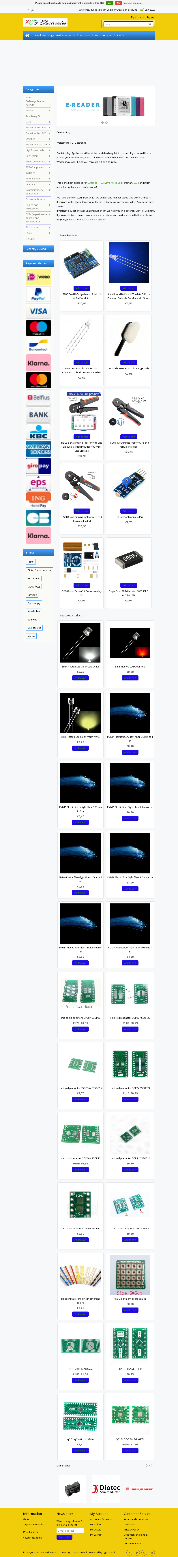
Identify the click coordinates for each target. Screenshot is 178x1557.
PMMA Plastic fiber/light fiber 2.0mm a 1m (130, 877)
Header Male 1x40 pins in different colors (80, 1300)
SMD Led (90, 44)
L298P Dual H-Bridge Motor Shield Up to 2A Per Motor (82, 296)
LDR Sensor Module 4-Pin (129, 517)
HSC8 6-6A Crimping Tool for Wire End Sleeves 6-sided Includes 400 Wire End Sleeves (81, 446)
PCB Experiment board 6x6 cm (130, 1298)
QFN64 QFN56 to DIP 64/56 (130, 1439)
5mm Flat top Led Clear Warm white (80, 736)
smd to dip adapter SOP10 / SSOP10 (80, 1228)
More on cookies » (133, 3)
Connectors (60, 53)
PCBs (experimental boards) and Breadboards (90, 70)
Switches (92, 182)
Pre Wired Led (114, 182)
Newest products (32, 1537)
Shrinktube (131, 70)
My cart (151, 17)
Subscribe (64, 1537)
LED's (120, 35)
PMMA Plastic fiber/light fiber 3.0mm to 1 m (130, 949)
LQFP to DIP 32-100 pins (80, 1369)
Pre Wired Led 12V (38, 44)
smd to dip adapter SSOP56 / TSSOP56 (80, 1088)
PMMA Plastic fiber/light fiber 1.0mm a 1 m (130, 807)
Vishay (31, 636)
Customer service (133, 1543)
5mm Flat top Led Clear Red (130, 666)
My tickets (95, 1529)
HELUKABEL (34, 578)
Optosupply (34, 603)
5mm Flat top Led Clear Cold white (80, 666)
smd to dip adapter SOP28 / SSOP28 (80, 1017)
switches (136, 53)
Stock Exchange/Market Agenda (55, 35)
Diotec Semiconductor (40, 570)
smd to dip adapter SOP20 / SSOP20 (130, 1017)
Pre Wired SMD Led (113, 44)
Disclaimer (129, 1524)
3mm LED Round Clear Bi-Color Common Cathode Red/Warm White (82, 370)
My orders (96, 1524)
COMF (31, 562)
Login (110, 9)
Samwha (32, 619)
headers (55, 61)
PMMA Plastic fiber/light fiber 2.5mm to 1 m (80, 949)
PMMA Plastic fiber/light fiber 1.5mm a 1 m (80, 879)
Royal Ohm (34, 611)
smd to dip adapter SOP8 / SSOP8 (130, 1228)
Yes (110, 3)
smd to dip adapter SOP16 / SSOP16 (80, 1158)
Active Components (85, 53)
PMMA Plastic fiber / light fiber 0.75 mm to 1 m (80, 809)
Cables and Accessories (40, 70)
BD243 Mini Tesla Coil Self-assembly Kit (82, 593)
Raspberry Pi (103, 35)
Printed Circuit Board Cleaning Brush (129, 368)
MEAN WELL (34, 586)
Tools (147, 70)
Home (27, 35)
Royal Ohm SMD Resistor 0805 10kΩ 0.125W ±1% (128, 593)
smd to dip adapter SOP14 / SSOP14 (130, 1158)
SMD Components (114, 53)
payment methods (33, 1524)
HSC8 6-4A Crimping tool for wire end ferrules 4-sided (82, 519)
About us (28, 1519)
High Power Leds (37, 53)
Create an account (126, 9)
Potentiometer (35, 61)
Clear (51, 248)
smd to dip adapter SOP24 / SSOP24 (130, 1088)
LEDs (136, 182)
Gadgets (31, 79)
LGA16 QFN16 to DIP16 (130, 1369)
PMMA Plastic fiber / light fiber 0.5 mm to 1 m (130, 738)
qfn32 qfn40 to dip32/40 (80, 1439)
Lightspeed (109, 1552)
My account (137, 17)
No (118, 3)
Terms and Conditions (136, 1519)
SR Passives (34, 627)
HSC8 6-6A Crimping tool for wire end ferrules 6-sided (129, 444)
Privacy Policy (131, 1529)
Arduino (85, 35)
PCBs (102, 182)
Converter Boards (120, 61)
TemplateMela (80, 1552)
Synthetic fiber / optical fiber (85, 61)
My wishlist (96, 1534)
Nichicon (32, 594)
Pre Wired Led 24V (67, 44)
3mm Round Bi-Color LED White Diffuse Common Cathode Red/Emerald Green (128, 296)
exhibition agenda (96, 219)
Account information (101, 1519)
